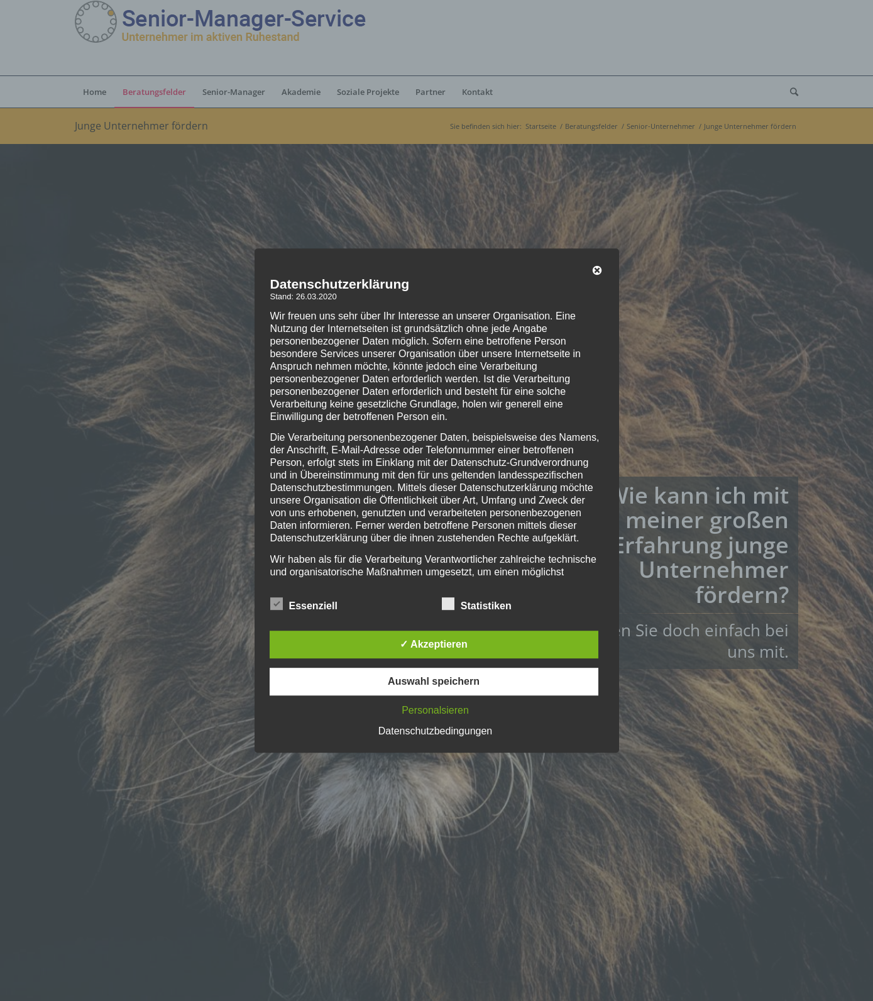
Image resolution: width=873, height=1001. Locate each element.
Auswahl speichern (434, 681)
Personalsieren (435, 710)
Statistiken (477, 604)
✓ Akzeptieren (434, 644)
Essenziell (304, 604)
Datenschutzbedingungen (435, 731)
